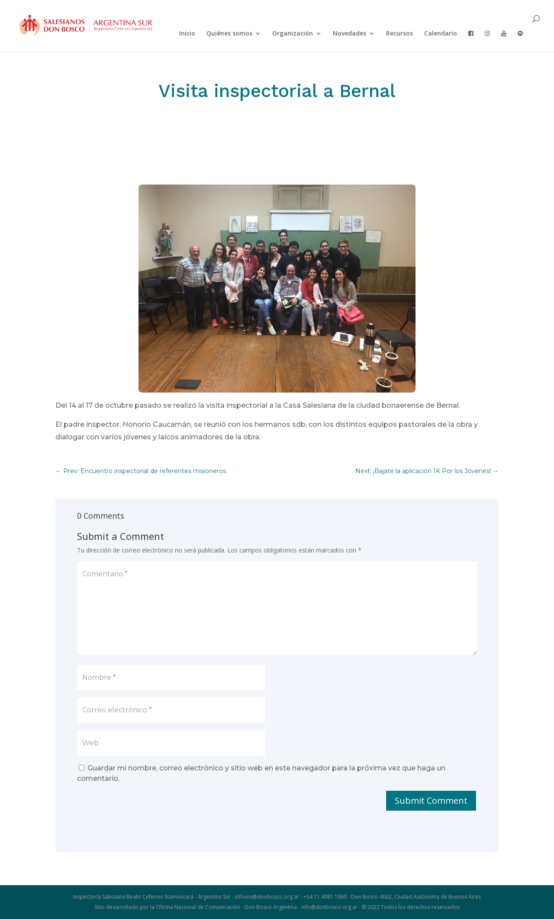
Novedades (349, 33)
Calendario (440, 33)
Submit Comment (431, 800)
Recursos (399, 33)
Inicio (187, 33)
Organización (292, 33)
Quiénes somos (229, 33)
